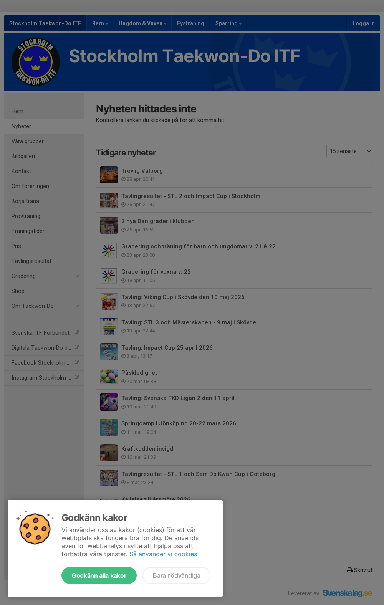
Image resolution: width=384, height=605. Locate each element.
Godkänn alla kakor (99, 575)
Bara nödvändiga (176, 575)
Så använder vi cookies (163, 554)
